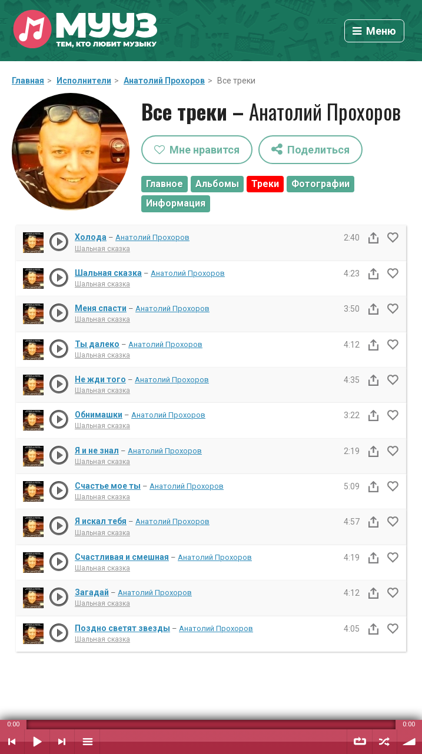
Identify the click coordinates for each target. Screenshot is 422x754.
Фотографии (320, 183)
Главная (28, 80)
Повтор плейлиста (359, 741)
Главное (164, 183)
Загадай (92, 592)
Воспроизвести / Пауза (37, 741)
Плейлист (87, 741)
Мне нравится (197, 150)
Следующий (62, 741)
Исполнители (84, 80)
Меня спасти (101, 308)
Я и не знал (97, 450)
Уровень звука (409, 741)
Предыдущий (12, 741)
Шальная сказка (102, 249)
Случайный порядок (385, 741)
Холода (91, 237)
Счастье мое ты (108, 486)
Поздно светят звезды (122, 628)
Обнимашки (98, 414)
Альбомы (217, 183)
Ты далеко (97, 344)
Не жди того (100, 379)
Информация (175, 203)
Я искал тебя (101, 521)
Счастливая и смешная (122, 557)
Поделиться (310, 149)
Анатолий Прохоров (164, 80)
